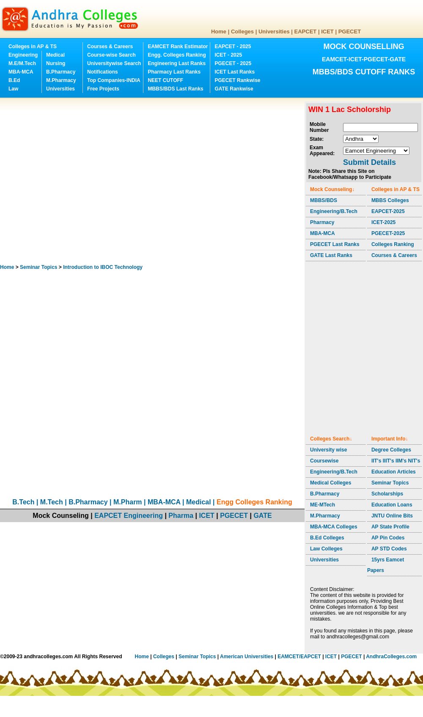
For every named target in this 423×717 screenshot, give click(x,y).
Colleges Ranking (392, 244)
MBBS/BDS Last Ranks (175, 89)
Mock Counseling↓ (332, 189)
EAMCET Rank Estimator (178, 46)
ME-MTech (322, 505)
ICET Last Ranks (234, 72)
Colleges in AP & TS (32, 46)
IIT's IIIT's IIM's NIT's (395, 461)
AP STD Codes (389, 549)
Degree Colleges (391, 450)
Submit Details (369, 162)
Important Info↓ (389, 439)
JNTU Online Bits (392, 516)
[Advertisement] (79, 180)
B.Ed (14, 80)
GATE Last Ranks (331, 255)
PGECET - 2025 (232, 63)
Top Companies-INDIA (113, 80)
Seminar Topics (38, 267)
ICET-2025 (383, 222)
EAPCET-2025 (388, 211)
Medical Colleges (330, 483)
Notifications (102, 72)
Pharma (180, 515)
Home (218, 31)
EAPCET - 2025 (232, 46)
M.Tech (51, 502)
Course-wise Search (111, 55)
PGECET (349, 31)
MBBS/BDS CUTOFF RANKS (364, 72)
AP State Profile (390, 527)
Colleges (242, 31)
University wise (328, 450)
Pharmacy (322, 222)
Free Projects (103, 89)
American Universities (246, 657)
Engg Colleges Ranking (254, 502)
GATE (262, 515)
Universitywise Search (114, 63)
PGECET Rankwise (237, 80)
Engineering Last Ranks (177, 63)
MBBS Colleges (390, 200)
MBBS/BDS (323, 200)
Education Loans (391, 505)
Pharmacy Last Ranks (174, 72)
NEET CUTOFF (165, 80)
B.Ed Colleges (327, 538)
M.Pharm (127, 502)
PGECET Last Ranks (335, 244)
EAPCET (305, 31)
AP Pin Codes (387, 538)
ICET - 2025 (228, 55)
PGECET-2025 (388, 233)
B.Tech (23, 502)
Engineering (23, 55)
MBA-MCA (20, 72)
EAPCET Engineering (128, 515)
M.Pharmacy (61, 80)
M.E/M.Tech (22, 63)
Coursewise (324, 461)
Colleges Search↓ (331, 439)
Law (13, 89)
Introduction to (103, 267)
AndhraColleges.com (391, 657)
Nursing (55, 63)
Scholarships (387, 494)
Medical (55, 55)
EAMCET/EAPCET (299, 657)
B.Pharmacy (60, 72)
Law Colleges (326, 549)
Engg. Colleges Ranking (177, 55)
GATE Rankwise (233, 89)
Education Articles (393, 472)
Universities (274, 31)
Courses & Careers (110, 46)
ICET (327, 31)
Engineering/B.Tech (333, 211)
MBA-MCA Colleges (333, 527)
